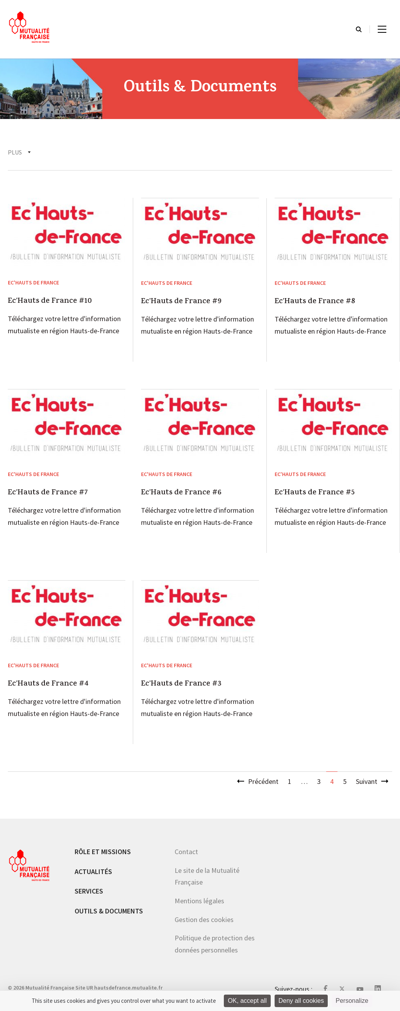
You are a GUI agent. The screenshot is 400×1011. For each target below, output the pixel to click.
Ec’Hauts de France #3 (181, 684)
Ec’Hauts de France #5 (315, 493)
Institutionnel (170, 152)
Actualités (93, 871)
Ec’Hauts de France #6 (181, 493)
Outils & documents (109, 910)
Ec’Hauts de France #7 (48, 493)
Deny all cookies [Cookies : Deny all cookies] (301, 1000)
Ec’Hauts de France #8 (315, 302)
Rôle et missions (103, 851)
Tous (15, 152)
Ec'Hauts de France (67, 152)
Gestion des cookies (204, 919)
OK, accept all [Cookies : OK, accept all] (247, 1000)
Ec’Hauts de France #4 (48, 684)
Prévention (227, 152)
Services (89, 891)
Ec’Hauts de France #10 (50, 301)
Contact (186, 851)
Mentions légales (199, 900)
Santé (121, 152)
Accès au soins (283, 152)
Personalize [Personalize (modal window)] (352, 1000)
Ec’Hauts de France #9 (181, 302)
